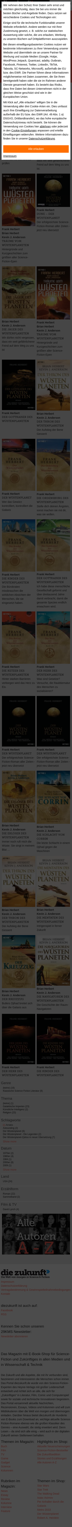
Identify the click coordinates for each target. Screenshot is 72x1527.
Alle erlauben (36, 148)
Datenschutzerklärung (42, 138)
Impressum (10, 156)
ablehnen (45, 126)
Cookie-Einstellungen (24, 130)
